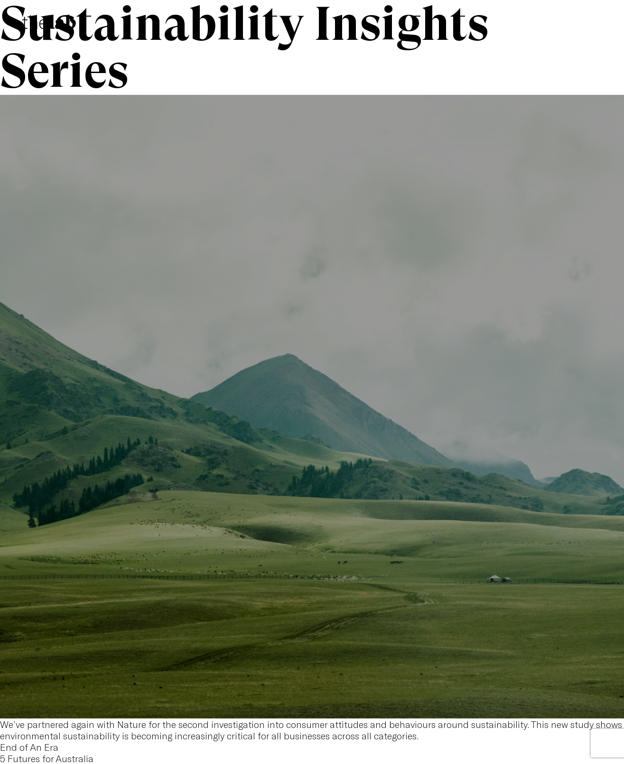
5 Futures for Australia (46, 758)
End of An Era (29, 747)
